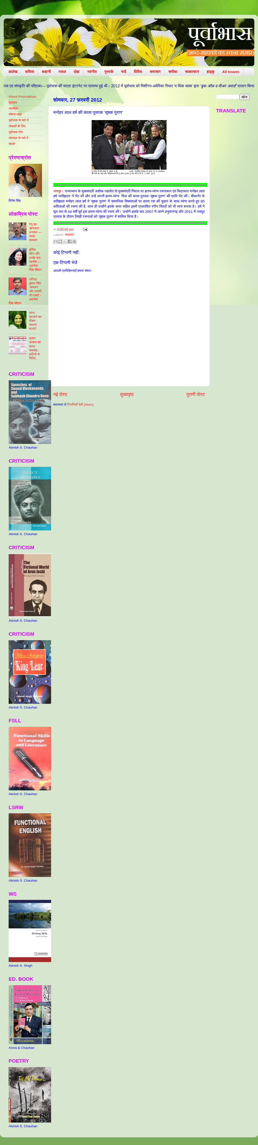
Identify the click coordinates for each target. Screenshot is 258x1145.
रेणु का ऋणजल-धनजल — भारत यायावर (35, 232)
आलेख (13, 72)
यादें (123, 72)
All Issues (230, 72)
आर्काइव (13, 108)
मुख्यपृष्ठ (127, 394)
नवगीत (92, 72)
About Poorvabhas (22, 96)
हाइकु (210, 72)
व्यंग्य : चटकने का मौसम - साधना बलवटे (35, 321)
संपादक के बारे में (18, 138)
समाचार (155, 72)
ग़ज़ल (62, 72)
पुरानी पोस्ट (195, 394)
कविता (29, 72)
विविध (138, 72)
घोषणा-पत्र (15, 114)
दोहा (76, 72)
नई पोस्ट (60, 394)
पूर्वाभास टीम (16, 132)
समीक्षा (173, 72)
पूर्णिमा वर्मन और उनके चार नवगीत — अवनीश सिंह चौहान (35, 260)
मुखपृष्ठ (13, 102)
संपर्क (12, 144)
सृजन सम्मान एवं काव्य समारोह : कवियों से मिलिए (34, 348)
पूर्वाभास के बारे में (18, 120)
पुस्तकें (109, 72)
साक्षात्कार (192, 72)
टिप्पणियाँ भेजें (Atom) (80, 404)
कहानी (46, 72)
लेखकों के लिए (17, 126)
